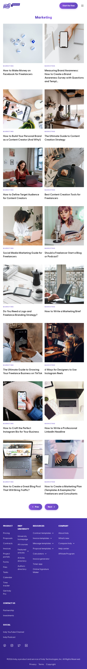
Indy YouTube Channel (13, 632)
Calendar (7, 577)
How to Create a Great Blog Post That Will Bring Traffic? (22, 488)
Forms (6, 562)
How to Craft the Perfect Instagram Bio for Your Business (21, 430)
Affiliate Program (66, 554)
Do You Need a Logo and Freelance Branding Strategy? (20, 313)
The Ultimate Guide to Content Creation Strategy (62, 138)
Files (5, 567)
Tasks (5, 572)
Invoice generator (41, 559)
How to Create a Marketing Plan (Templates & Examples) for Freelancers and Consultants (63, 490)
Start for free (69, 6)
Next (52, 506)
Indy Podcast (9, 637)
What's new (63, 538)
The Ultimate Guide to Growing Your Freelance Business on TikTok (22, 371)
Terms (41, 664)
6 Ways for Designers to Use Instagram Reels (61, 371)
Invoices (7, 549)
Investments (8, 616)
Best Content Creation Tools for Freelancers (62, 196)
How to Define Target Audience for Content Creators (21, 196)
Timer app (37, 564)
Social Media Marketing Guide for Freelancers (22, 255)
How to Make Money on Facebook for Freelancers (17, 72)
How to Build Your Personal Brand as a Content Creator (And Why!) (22, 138)
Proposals (8, 538)
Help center (63, 549)
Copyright (51, 664)
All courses (23, 544)
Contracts (8, 543)
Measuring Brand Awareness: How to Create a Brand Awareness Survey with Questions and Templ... (64, 76)
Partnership (8, 610)
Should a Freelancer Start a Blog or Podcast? (63, 255)
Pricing (6, 533)
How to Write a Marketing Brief (63, 311)
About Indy (63, 533)
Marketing (8, 66)
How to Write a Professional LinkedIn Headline (61, 430)
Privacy (32, 664)
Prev (35, 506)
